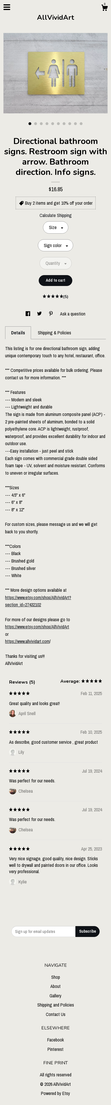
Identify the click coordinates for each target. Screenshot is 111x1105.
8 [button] (69, 123)
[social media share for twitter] (40, 314)
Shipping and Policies (55, 1005)
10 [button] (81, 123)
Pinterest (55, 1049)
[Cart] (104, 8)
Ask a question (72, 314)
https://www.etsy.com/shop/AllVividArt (37, 626)
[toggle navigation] (6, 7)
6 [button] (58, 123)
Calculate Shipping (56, 215)
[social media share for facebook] (28, 314)
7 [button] (64, 123)
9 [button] (75, 123)
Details (18, 332)
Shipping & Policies (54, 332)
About (55, 986)
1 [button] (29, 123)
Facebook (55, 1040)
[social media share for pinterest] (51, 314)
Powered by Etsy (55, 1093)
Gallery (55, 995)
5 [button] (52, 123)
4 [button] (47, 123)
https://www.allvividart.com (27, 641)
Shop (55, 977)
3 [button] (41, 123)
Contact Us (55, 1014)
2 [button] (35, 123)
